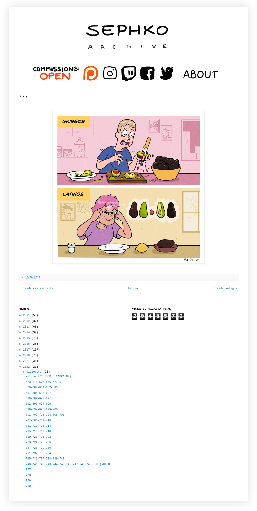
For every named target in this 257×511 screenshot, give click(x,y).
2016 (27, 344)
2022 (27, 367)
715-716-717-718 (38, 431)
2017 (27, 350)
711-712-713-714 (38, 426)
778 (28, 475)
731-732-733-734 (38, 453)
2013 (27, 327)
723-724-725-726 (38, 442)
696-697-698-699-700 (42, 409)
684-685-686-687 (38, 393)
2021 (27, 361)
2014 (27, 332)
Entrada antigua (224, 288)
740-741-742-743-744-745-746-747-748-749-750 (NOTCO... (70, 464)
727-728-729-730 (38, 448)
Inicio (133, 288)
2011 (27, 315)
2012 (27, 321)
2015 (27, 338)
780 (28, 486)
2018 (27, 355)
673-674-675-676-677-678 (45, 382)
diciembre (34, 372)
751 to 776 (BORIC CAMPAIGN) (48, 376)
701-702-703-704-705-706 (45, 415)
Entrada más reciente (37, 288)
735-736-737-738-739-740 (45, 458)
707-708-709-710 (38, 420)
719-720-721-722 (38, 437)
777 (28, 469)
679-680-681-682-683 (42, 387)
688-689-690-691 (38, 398)
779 (28, 480)
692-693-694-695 (38, 404)
